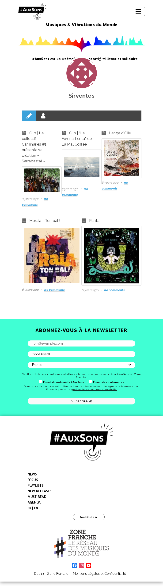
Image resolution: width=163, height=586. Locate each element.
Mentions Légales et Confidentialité (99, 573)
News (32, 474)
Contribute (87, 517)
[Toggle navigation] (138, 11)
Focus (33, 480)
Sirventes (81, 95)
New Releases (40, 491)
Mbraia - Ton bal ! (44, 220)
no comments (54, 289)
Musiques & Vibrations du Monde (81, 24)
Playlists (36, 485)
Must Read (37, 496)
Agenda (34, 502)
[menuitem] (29, 508)
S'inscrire (81, 401)
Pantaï (94, 220)
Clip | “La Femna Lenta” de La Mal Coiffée (77, 138)
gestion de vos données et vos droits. (94, 389)
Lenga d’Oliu (120, 133)
